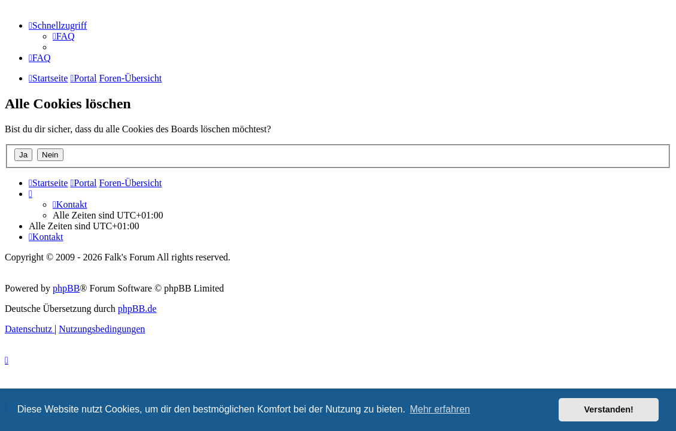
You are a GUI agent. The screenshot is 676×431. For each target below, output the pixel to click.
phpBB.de (137, 308)
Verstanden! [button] (608, 409)
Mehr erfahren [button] (440, 409)
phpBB (66, 288)
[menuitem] (64, 36)
